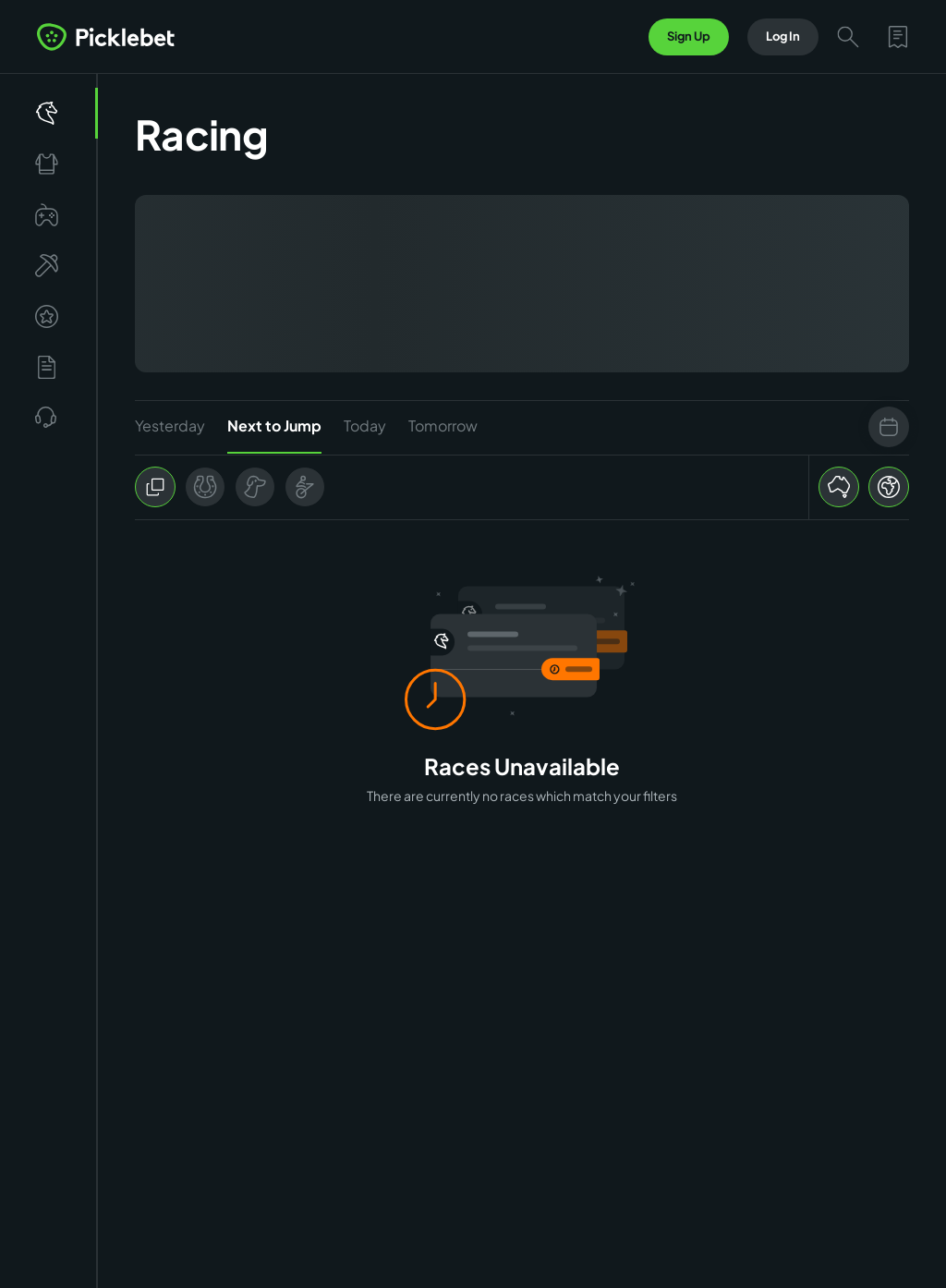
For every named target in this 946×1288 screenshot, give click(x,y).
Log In (783, 36)
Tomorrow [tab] (443, 425)
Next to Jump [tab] (274, 435)
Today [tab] (365, 425)
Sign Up (688, 36)
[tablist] (522, 427)
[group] (230, 487)
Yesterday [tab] (170, 425)
